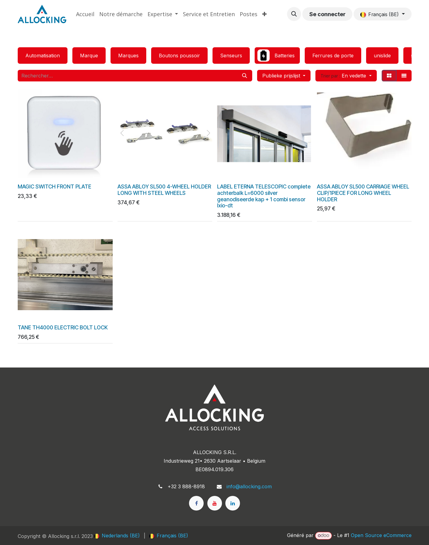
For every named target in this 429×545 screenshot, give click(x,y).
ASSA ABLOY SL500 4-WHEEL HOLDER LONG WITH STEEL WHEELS (164, 189)
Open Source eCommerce (381, 535)
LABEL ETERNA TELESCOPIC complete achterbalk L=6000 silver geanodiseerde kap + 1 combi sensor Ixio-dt (264, 195)
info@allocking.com (249, 486)
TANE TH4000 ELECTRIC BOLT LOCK (63, 327)
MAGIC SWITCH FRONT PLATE (54, 186)
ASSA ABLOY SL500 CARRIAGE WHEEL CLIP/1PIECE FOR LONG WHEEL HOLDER (363, 192)
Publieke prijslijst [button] (282, 76)
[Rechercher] (244, 75)
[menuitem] (85, 14)
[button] (294, 14)
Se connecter (327, 14)
